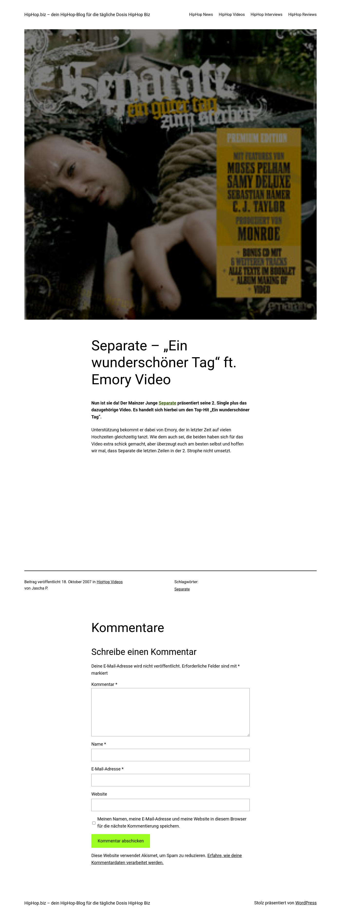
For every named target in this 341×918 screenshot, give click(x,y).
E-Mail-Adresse (107, 768)
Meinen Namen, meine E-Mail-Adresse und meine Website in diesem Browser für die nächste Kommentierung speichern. (171, 822)
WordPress (306, 902)
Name (98, 744)
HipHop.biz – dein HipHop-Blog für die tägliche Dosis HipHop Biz (87, 14)
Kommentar (104, 684)
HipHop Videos (110, 582)
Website (99, 794)
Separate (167, 402)
